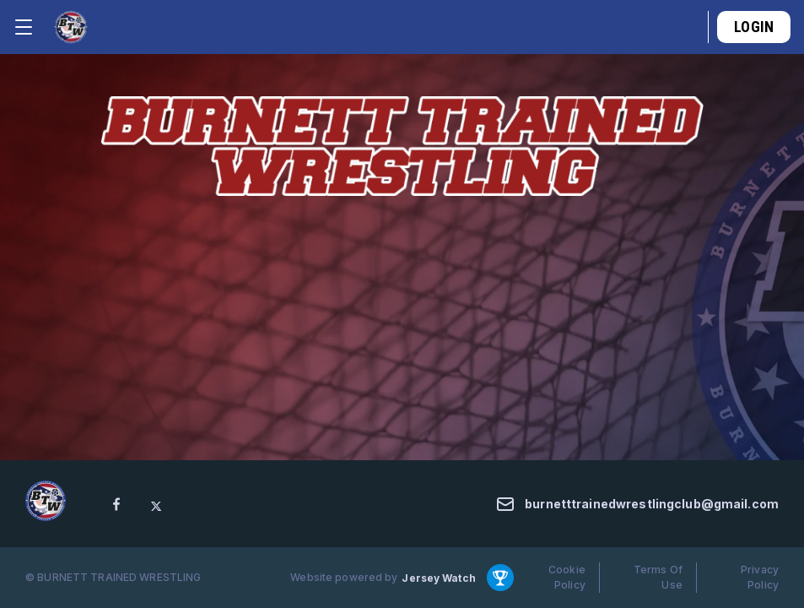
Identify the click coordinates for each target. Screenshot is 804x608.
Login (754, 26)
